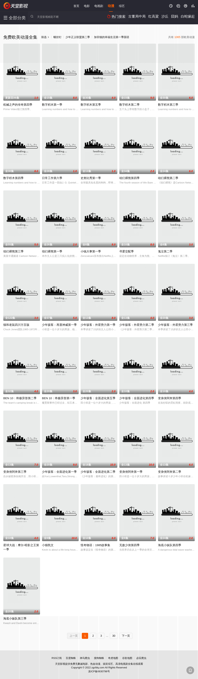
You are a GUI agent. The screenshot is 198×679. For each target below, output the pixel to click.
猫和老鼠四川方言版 (16, 324)
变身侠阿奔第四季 (169, 398)
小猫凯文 (48, 545)
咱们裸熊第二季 (168, 178)
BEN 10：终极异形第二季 (20, 398)
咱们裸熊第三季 (13, 251)
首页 (76, 5)
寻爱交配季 (126, 251)
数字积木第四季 (13, 178)
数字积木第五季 (91, 104)
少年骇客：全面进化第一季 (59, 471)
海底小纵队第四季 (169, 545)
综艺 (122, 5)
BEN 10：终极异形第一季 (58, 398)
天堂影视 (15, 5)
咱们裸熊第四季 (129, 178)
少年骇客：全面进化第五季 (98, 398)
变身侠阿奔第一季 (131, 471)
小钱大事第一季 (91, 251)
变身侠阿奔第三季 (14, 471)
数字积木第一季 (52, 104)
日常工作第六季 (52, 178)
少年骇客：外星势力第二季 (136, 324)
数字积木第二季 (129, 104)
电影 (87, 5)
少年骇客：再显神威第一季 (59, 324)
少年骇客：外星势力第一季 (98, 324)
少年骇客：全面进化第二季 (98, 471)
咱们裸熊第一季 (52, 251)
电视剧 (98, 5)
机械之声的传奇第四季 (17, 104)
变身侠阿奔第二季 (169, 471)
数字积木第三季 (168, 104)
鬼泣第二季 (165, 251)
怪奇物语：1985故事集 (95, 545)
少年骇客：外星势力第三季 (175, 324)
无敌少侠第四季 (129, 545)
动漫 (111, 6)
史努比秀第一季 (91, 178)
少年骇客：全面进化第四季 (136, 398)
